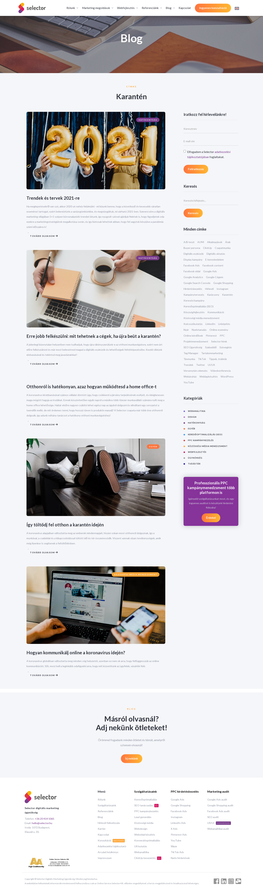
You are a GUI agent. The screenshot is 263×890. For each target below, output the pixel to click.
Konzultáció (111, 840)
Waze (174, 846)
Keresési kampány (194, 300)
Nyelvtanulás (199, 329)
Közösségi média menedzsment (202, 318)
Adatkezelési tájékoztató (112, 846)
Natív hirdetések (180, 857)
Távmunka (189, 358)
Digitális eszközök (194, 253)
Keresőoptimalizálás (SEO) (199, 306)
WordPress (227, 376)
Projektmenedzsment (196, 341)
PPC (222, 335)
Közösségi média (143, 822)
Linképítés (224, 323)
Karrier (102, 828)
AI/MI (200, 242)
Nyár (186, 329)
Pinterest (211, 335)
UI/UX (211, 364)
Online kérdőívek (193, 335)
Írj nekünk (131, 758)
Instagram (222, 288)
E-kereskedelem (214, 259)
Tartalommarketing (212, 353)
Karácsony (213, 294)
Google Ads (210, 271)
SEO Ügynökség (193, 347)
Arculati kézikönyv (108, 852)
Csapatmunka (222, 247)
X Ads (174, 828)
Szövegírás (226, 347)
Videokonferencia (220, 370)
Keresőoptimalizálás (145, 799)
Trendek (188, 364)
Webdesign (140, 828)
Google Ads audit (217, 799)
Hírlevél (209, 288)
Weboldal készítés (144, 834)
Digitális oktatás (216, 253)
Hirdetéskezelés (193, 288)
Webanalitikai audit (218, 828)
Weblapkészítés (208, 376)
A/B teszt (189, 242)
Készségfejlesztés (194, 312)
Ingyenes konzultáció (213, 8)
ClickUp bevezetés (147, 858)
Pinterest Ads (179, 834)
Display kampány (193, 259)
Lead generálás (142, 817)
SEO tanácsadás (146, 805)
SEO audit (213, 817)
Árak (227, 242)
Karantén (227, 294)
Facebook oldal (192, 271)
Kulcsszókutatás (193, 323)
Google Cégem (214, 277)
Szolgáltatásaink (107, 805)
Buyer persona (192, 247)
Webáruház (190, 376)
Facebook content (213, 265)
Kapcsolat (185, 8)
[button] (72, 8)
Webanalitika (141, 852)
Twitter (200, 364)
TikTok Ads (177, 852)
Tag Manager (191, 353)
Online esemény (218, 329)
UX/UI (219, 823)
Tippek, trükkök (218, 358)
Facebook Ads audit (218, 811)
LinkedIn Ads (178, 822)
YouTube (189, 382)
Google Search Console (197, 282)
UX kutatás (140, 846)
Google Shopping (223, 282)
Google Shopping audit (220, 805)
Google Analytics (193, 277)
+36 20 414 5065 (44, 818)
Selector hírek (219, 341)
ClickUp (207, 247)
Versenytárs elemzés (195, 370)
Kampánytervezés (194, 294)
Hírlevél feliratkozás (109, 822)
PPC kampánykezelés (146, 811)
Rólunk (102, 799)
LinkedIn (210, 323)
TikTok (202, 358)
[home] (32, 8)
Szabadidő (211, 347)
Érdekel (211, 517)
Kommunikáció (215, 312)
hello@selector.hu (42, 823)
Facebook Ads (192, 265)
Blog (100, 817)
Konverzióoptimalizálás (147, 840)
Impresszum (105, 857)
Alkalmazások (214, 242)
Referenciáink (105, 811)
